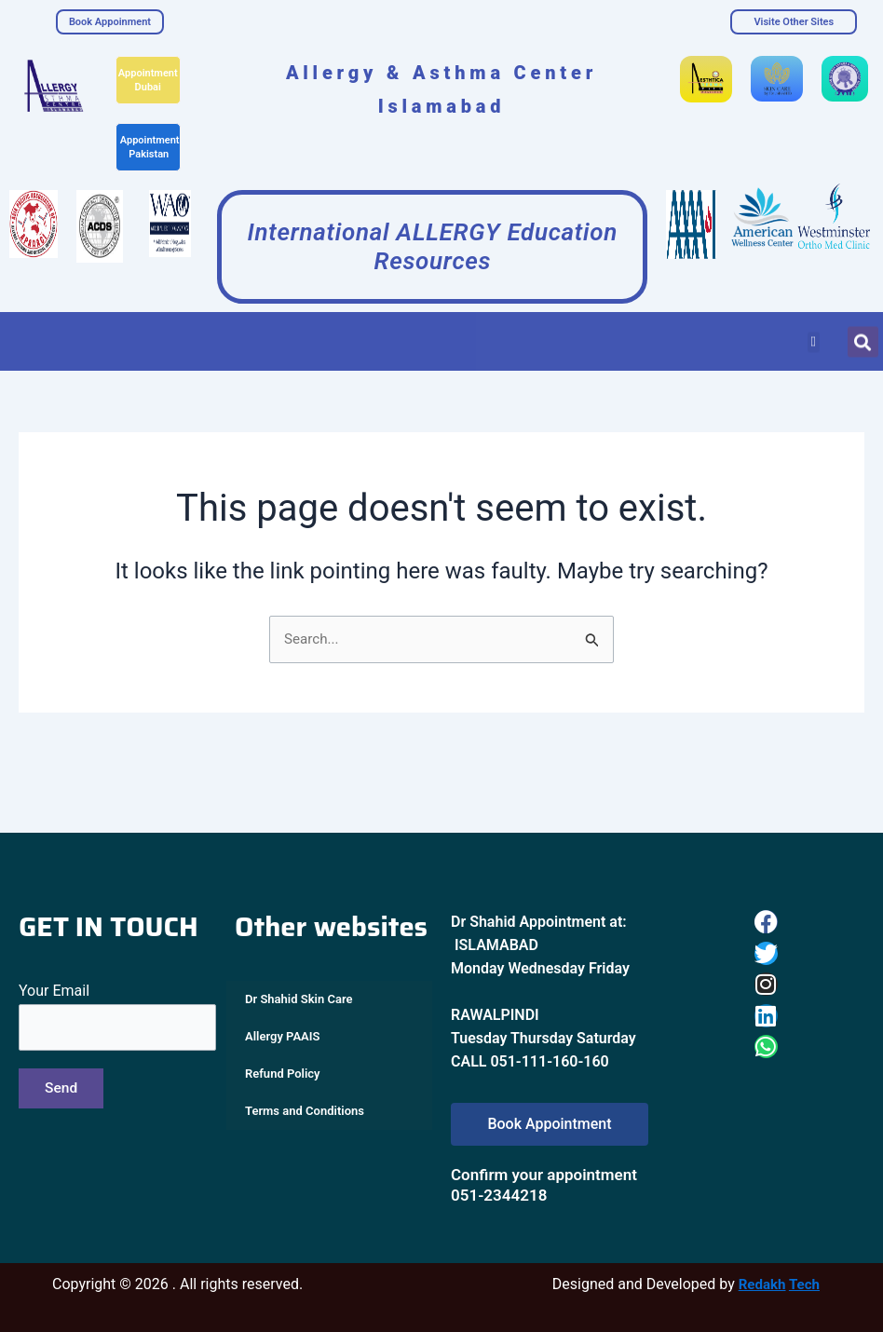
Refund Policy (282, 1074)
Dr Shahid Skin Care (298, 1000)
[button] (814, 335)
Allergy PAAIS (282, 1037)
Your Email (117, 1018)
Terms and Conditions (304, 1112)
